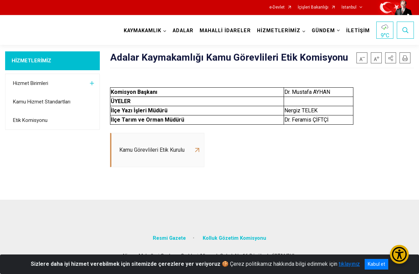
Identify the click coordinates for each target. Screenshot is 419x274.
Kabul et (376, 264)
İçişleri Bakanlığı (313, 7)
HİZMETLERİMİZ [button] (278, 31)
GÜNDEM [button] (323, 31)
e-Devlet (277, 7)
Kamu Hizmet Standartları (41, 102)
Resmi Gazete (169, 238)
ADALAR (183, 31)
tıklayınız (349, 264)
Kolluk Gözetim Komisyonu (234, 238)
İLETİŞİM (358, 31)
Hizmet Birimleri (30, 83)
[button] (390, 57)
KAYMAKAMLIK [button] (142, 31)
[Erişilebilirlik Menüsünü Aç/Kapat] (399, 254)
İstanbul (348, 7)
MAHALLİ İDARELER (225, 31)
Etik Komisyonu (30, 120)
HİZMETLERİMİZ (31, 61)
